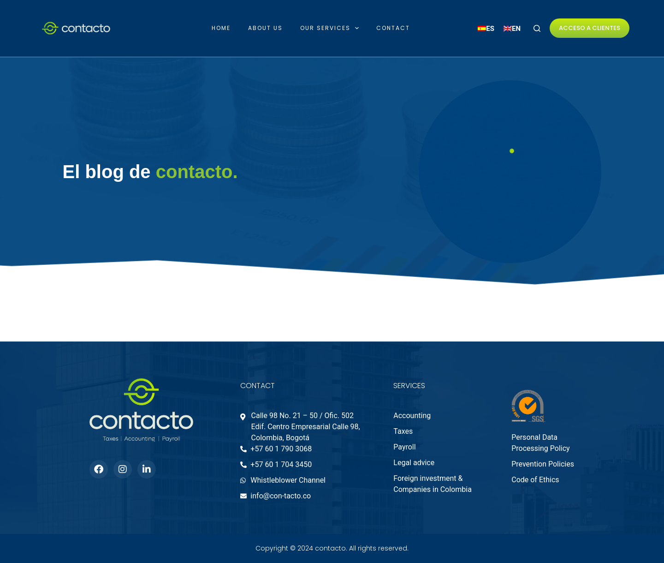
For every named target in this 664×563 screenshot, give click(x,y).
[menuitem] (486, 29)
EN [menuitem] (516, 28)
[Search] (537, 28)
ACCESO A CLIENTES (589, 28)
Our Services (331, 28)
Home (221, 28)
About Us (265, 28)
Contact (393, 28)
